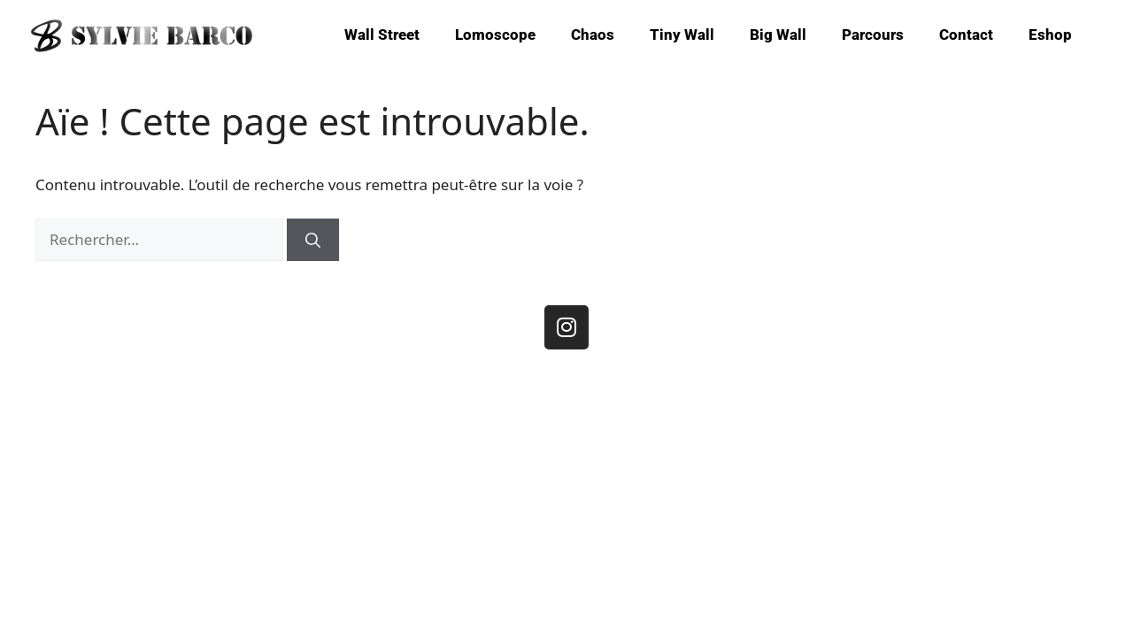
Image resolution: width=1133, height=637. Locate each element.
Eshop (1050, 34)
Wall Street (382, 34)
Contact (966, 34)
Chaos (592, 34)
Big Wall (778, 34)
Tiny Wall (682, 34)
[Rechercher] (313, 240)
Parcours (873, 34)
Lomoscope (495, 34)
